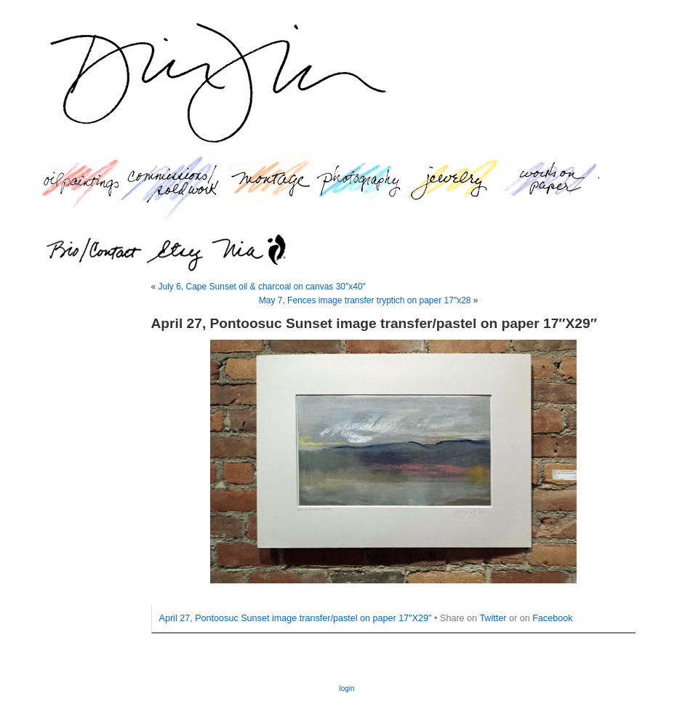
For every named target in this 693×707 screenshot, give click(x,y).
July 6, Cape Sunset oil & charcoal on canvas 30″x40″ (262, 286)
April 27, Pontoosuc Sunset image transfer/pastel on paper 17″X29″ (295, 618)
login (346, 688)
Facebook (552, 618)
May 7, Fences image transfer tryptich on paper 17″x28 (365, 300)
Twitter (492, 618)
